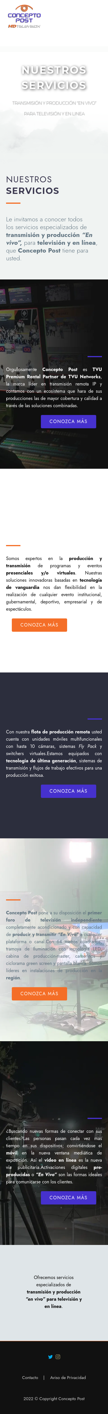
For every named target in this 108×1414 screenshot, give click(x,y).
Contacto (30, 1378)
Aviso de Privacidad (68, 1378)
